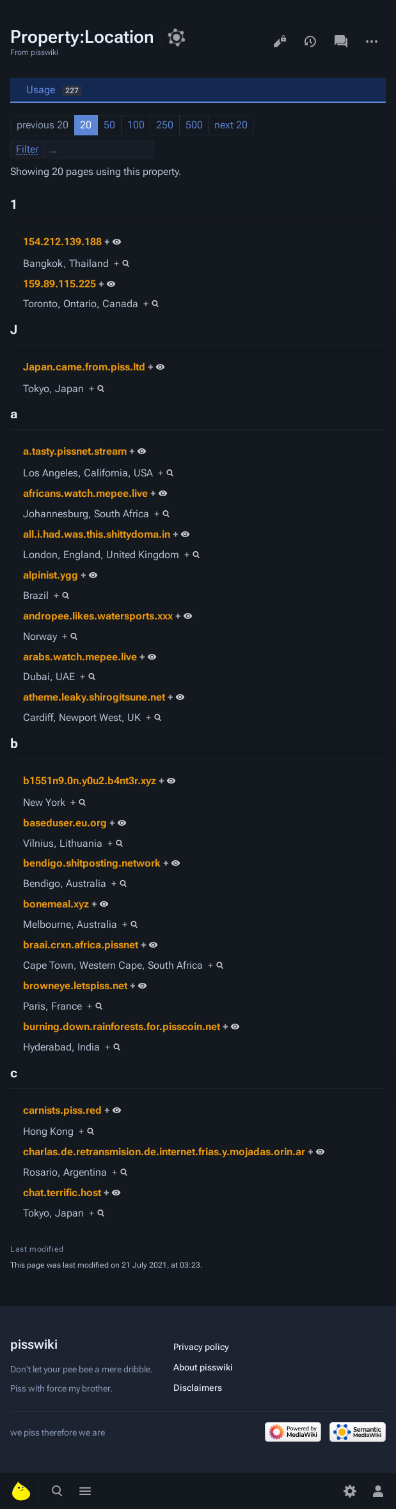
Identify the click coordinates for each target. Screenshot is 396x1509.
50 (109, 125)
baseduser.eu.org (65, 823)
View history (310, 41)
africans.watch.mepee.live (85, 493)
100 (136, 125)
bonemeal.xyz (56, 904)
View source (279, 41)
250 (164, 125)
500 (194, 125)
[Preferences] (350, 1491)
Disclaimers (197, 1388)
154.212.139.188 (62, 242)
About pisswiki (203, 1367)
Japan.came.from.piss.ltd (84, 367)
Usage (54, 90)
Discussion (341, 41)
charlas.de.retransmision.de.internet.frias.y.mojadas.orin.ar (164, 1152)
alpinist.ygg (50, 575)
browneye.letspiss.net (75, 986)
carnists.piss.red (62, 1110)
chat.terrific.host (62, 1193)
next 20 (231, 125)
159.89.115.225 (59, 284)
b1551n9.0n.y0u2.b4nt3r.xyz (89, 781)
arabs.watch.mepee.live (80, 657)
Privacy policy (201, 1347)
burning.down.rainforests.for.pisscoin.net (121, 1026)
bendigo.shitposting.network (92, 863)
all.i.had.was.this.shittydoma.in (96, 534)
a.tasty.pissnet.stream (75, 451)
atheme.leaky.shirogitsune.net (94, 697)
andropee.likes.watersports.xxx (98, 616)
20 (85, 125)
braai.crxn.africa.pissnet (80, 945)
